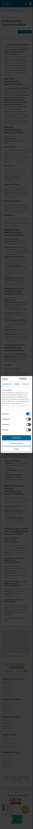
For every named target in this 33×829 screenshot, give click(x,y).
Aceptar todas (16, 437)
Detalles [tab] (16, 384)
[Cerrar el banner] (30, 378)
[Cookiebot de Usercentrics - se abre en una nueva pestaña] (20, 379)
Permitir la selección (16, 443)
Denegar (16, 449)
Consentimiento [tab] (7, 384)
